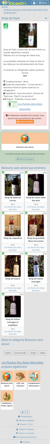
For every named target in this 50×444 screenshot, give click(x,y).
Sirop (33, 353)
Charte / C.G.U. (25, 424)
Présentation (25, 416)
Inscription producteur (25, 437)
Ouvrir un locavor (25, 159)
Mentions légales (25, 420)
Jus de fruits (20, 353)
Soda (42, 353)
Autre (7, 353)
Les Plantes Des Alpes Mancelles (22, 362)
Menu (43, 2)
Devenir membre (25, 122)
